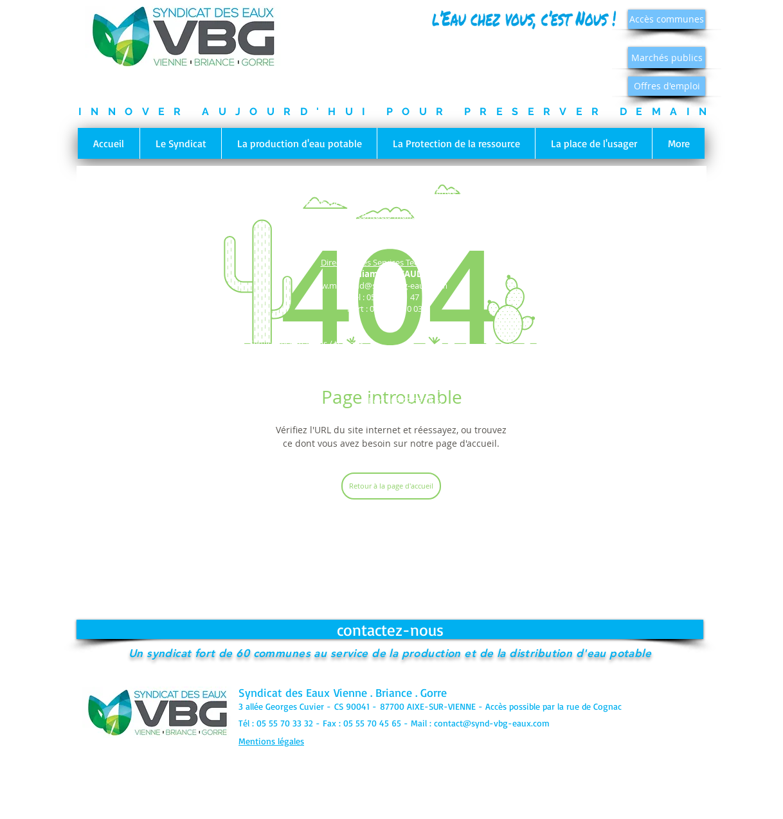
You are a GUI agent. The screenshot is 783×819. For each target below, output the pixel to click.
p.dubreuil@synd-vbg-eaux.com (390, 422)
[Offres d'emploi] (666, 86)
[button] (180, 143)
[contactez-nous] (389, 629)
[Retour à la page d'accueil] (391, 486)
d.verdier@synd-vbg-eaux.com (230, 377)
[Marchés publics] (666, 57)
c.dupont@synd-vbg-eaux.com (535, 369)
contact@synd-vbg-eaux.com (492, 722)
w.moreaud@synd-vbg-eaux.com (384, 285)
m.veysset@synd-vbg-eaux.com (406, 377)
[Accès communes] (666, 19)
